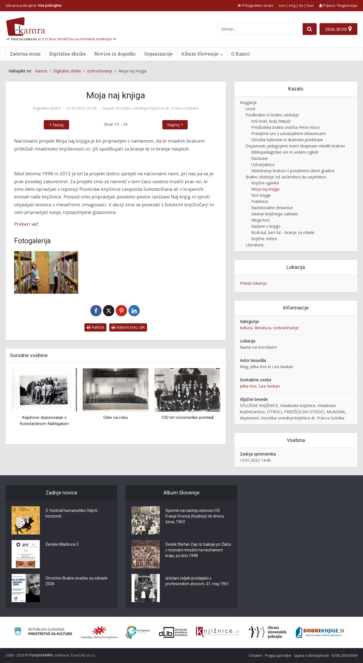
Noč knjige (261, 195)
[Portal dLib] (173, 632)
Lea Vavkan (269, 386)
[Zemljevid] (338, 29)
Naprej (173, 124)
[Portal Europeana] (138, 632)
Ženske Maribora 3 (61, 544)
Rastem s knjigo (266, 226)
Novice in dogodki (115, 54)
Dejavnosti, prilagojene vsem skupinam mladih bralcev (295, 146)
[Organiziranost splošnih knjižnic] (99, 632)
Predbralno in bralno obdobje (272, 115)
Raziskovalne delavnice (272, 207)
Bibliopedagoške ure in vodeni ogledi (284, 152)
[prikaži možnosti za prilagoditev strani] (255, 5)
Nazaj (58, 124)
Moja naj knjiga (265, 189)
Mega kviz (260, 220)
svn (282, 5)
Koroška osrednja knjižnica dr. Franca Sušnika (156, 108)
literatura (263, 327)
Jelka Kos (248, 386)
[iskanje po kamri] (260, 29)
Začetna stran (25, 54)
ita (301, 5)
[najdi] (310, 29)
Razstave (259, 158)
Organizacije (158, 54)
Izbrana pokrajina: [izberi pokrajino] (34, 5)
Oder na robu (115, 417)
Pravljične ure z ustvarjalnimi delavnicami (288, 133)
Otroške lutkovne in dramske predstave (287, 139)
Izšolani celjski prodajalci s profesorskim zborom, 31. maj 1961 (197, 581)
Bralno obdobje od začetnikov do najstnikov (286, 177)
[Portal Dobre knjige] (320, 632)
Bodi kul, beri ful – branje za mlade (282, 232)
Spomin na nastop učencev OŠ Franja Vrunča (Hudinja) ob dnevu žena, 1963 (194, 516)
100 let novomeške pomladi (187, 417)
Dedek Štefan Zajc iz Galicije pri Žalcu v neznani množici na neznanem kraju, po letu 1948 (198, 550)
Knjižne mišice (264, 238)
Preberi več (26, 224)
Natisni (95, 327)
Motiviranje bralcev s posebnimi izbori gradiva (292, 170)
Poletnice (259, 201)
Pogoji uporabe (278, 655)
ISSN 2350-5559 (344, 655)
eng (292, 5)
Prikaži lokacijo (253, 283)
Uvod (250, 108)
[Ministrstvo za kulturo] (43, 632)
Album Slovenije (199, 54)
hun (310, 5)
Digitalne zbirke (67, 54)
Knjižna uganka (265, 182)
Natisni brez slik (128, 327)
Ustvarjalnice (263, 164)
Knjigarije (248, 102)
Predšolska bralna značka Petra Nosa (285, 127)
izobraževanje (286, 327)
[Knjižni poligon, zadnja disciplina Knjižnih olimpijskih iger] (46, 272)
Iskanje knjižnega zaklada (274, 213)
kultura (246, 327)
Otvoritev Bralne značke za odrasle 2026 (76, 581)
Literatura (254, 244)
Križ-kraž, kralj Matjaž (271, 121)
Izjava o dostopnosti (311, 655)
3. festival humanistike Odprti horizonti (71, 513)
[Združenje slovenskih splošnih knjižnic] (217, 632)
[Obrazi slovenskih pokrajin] (267, 632)
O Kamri (240, 54)
